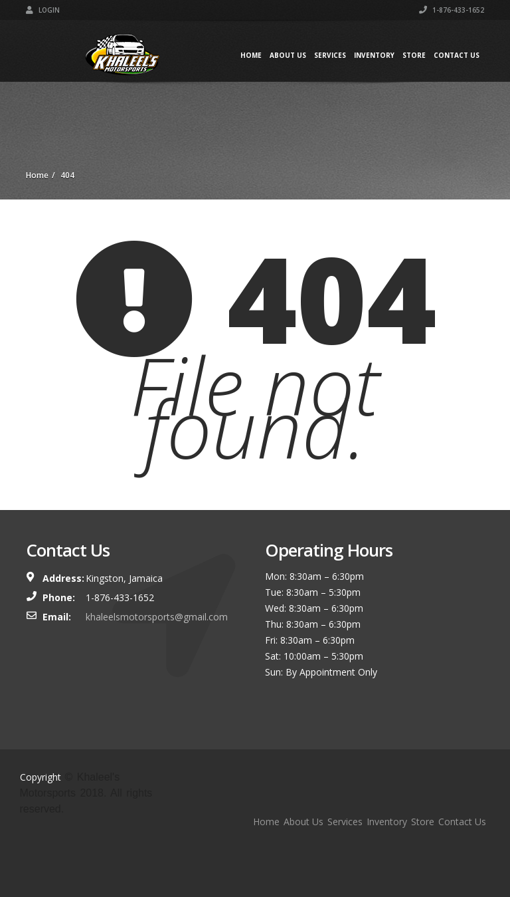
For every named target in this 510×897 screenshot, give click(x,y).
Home (251, 55)
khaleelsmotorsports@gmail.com (157, 616)
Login (43, 10)
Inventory (374, 55)
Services (330, 55)
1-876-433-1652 (451, 10)
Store (414, 55)
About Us (288, 55)
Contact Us (456, 55)
